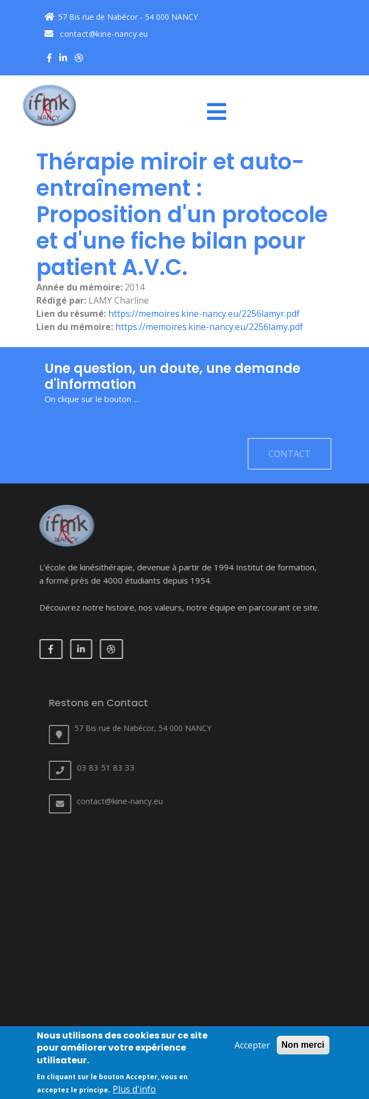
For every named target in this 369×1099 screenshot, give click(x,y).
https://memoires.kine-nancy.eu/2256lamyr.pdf (204, 313)
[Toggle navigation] (220, 112)
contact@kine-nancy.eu (96, 34)
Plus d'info (134, 1091)
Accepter (252, 1047)
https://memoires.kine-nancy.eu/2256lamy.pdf (209, 327)
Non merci (303, 1046)
